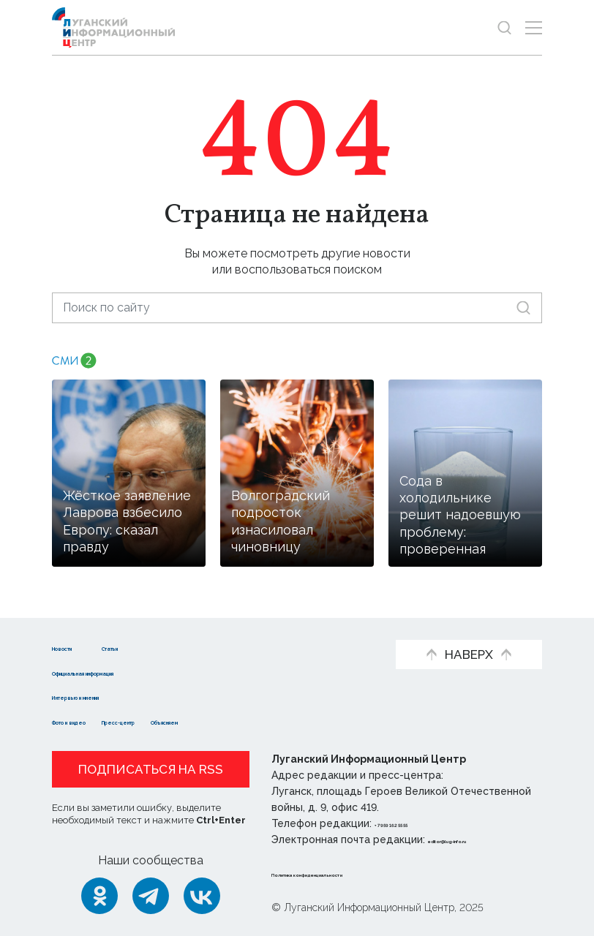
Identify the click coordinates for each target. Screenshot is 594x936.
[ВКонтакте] (202, 896)
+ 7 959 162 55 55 (416, 823)
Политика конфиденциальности (359, 873)
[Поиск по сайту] (297, 307)
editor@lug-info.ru (477, 839)
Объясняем (284, 721)
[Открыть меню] (533, 27)
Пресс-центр (192, 721)
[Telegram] (150, 896)
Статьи (173, 647)
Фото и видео (94, 721)
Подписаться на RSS (150, 769)
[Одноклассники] (99, 896)
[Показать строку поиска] (504, 27)
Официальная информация (134, 672)
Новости (78, 647)
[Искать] (523, 307)
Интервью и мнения (112, 696)
